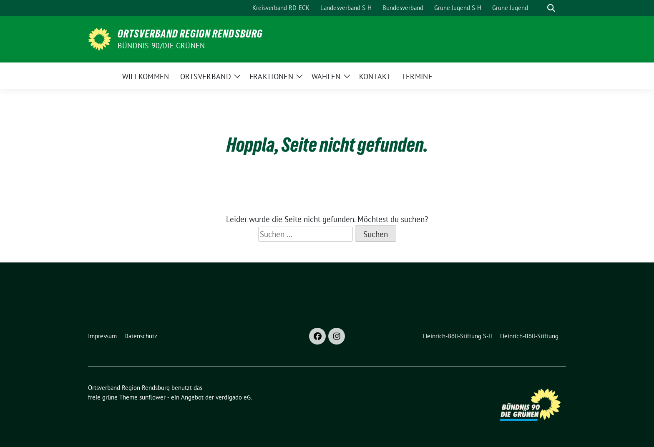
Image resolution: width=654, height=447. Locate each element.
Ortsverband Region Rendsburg (190, 33)
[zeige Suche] (551, 8)
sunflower (152, 397)
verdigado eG (233, 397)
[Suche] (539, 8)
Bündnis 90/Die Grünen (161, 45)
